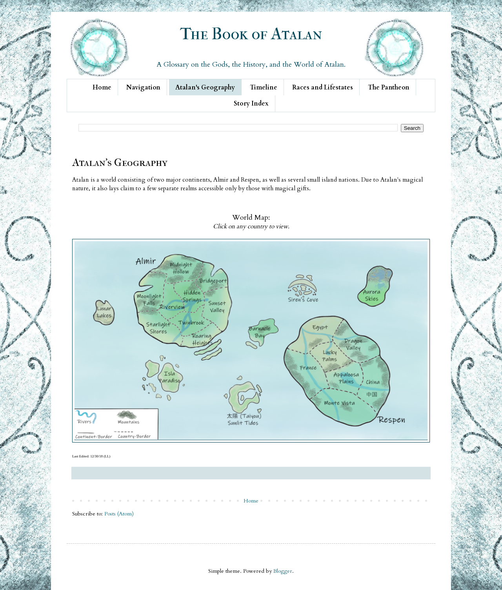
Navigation (143, 87)
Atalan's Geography (205, 87)
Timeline (263, 87)
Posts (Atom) (119, 513)
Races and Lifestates (322, 87)
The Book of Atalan (251, 34)
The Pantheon (388, 87)
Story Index (251, 103)
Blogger (282, 571)
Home (102, 87)
